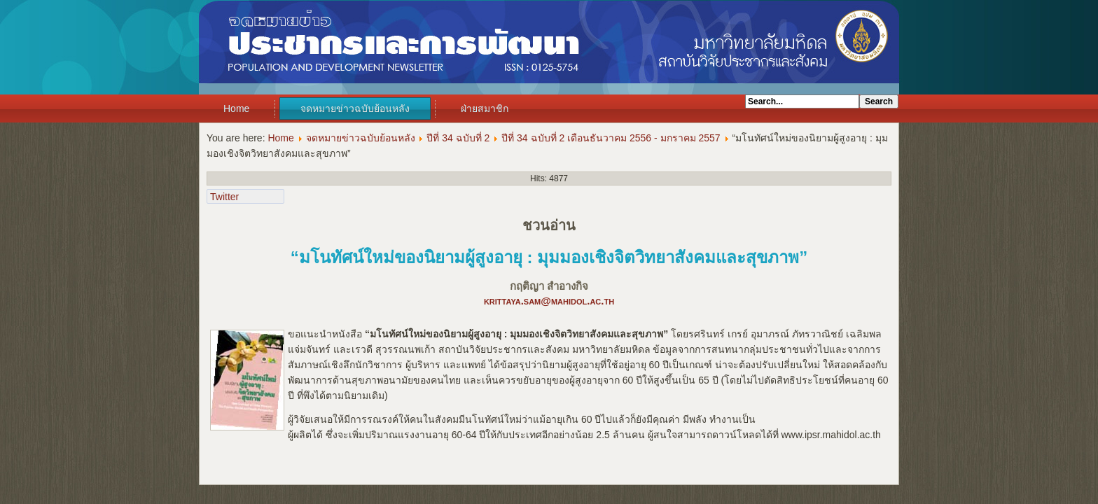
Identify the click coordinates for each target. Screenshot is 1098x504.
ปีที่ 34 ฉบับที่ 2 (457, 138)
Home (236, 108)
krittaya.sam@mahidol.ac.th (549, 301)
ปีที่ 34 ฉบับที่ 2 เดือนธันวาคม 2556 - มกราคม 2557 (610, 138)
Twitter (224, 196)
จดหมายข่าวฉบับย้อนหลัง (355, 108)
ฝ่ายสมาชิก (484, 108)
